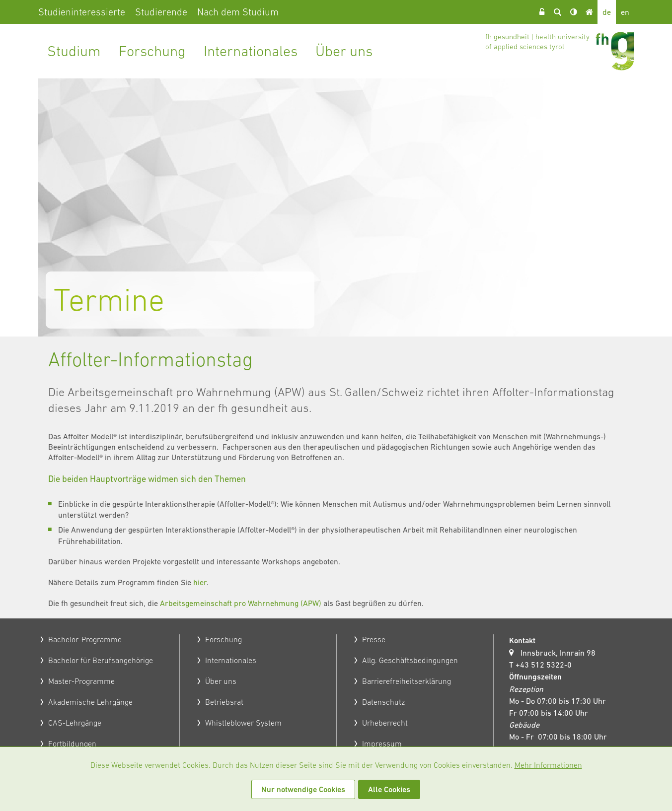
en (625, 11)
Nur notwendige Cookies (303, 789)
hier (200, 582)
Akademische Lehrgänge (90, 701)
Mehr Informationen (548, 764)
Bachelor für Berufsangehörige (100, 660)
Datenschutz (383, 701)
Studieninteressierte (81, 11)
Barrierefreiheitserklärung (406, 680)
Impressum (382, 743)
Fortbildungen (72, 743)
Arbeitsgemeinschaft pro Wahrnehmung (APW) (240, 603)
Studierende (161, 11)
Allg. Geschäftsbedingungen (410, 660)
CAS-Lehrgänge (74, 722)
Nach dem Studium (238, 11)
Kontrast (574, 12)
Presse (373, 639)
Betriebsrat (224, 701)
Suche (558, 12)
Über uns (344, 51)
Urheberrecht (385, 722)
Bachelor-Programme (85, 639)
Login (542, 12)
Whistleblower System (243, 722)
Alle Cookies (389, 789)
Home (589, 12)
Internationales (251, 51)
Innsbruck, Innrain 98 (558, 652)
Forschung (152, 51)
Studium (74, 51)
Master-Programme (81, 680)
